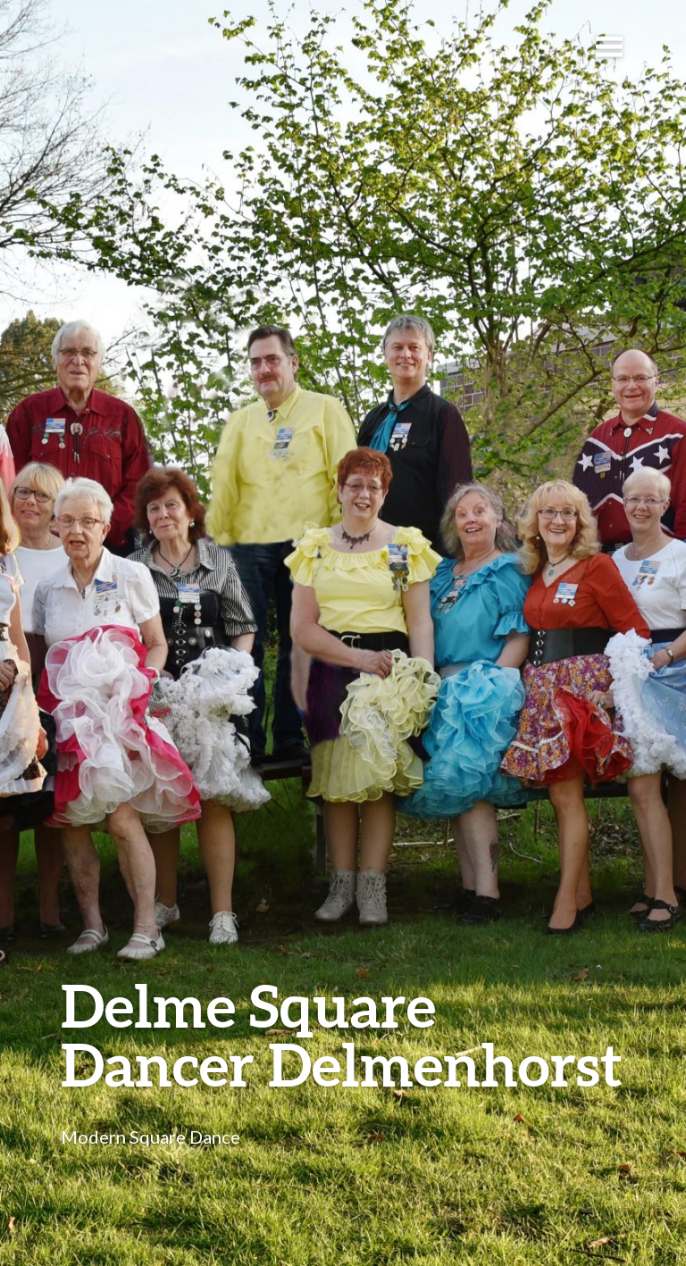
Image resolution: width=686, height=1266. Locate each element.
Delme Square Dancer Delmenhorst (342, 1034)
